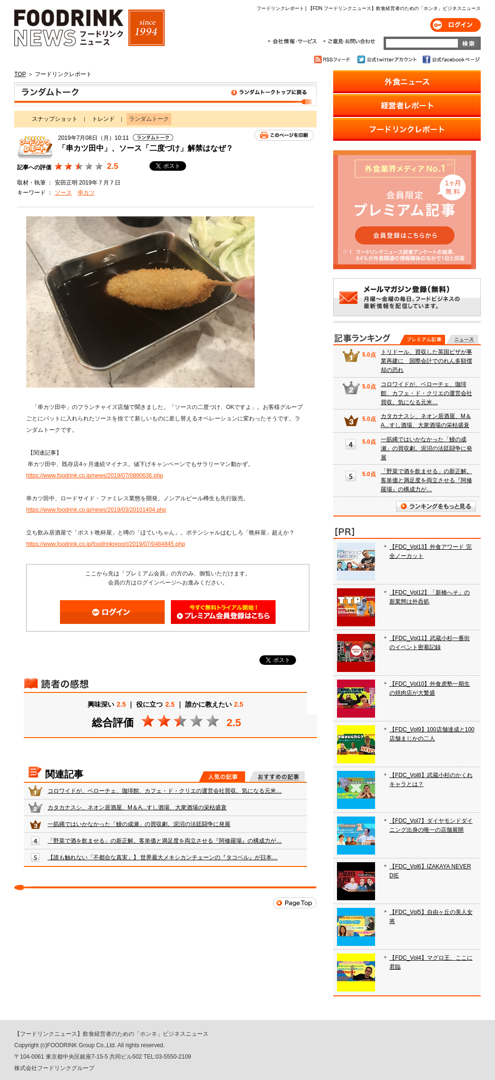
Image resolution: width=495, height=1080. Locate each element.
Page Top (295, 902)
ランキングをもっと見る (436, 506)
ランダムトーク (165, 94)
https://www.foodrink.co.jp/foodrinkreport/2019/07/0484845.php (105, 544)
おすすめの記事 (277, 776)
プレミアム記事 (422, 339)
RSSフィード (333, 59)
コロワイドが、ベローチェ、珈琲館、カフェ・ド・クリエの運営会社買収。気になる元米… (165, 791)
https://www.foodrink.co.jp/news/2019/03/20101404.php (96, 509)
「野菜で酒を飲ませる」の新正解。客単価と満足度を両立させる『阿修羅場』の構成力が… (165, 840)
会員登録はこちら (223, 612)
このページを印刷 (284, 135)
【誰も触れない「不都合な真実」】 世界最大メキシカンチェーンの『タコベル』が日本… (162, 857)
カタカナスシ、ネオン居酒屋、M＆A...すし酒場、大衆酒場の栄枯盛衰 (137, 807)
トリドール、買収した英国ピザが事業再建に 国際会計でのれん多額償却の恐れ (426, 361)
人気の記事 (222, 776)
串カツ (86, 192)
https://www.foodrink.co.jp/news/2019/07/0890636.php (94, 475)
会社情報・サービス (294, 41)
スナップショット (55, 119)
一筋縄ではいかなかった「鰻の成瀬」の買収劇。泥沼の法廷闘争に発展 (139, 824)
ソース (63, 192)
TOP (20, 74)
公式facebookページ (450, 59)
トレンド (103, 119)
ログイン (455, 25)
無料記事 (462, 339)
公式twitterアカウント (387, 59)
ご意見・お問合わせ (349, 41)
